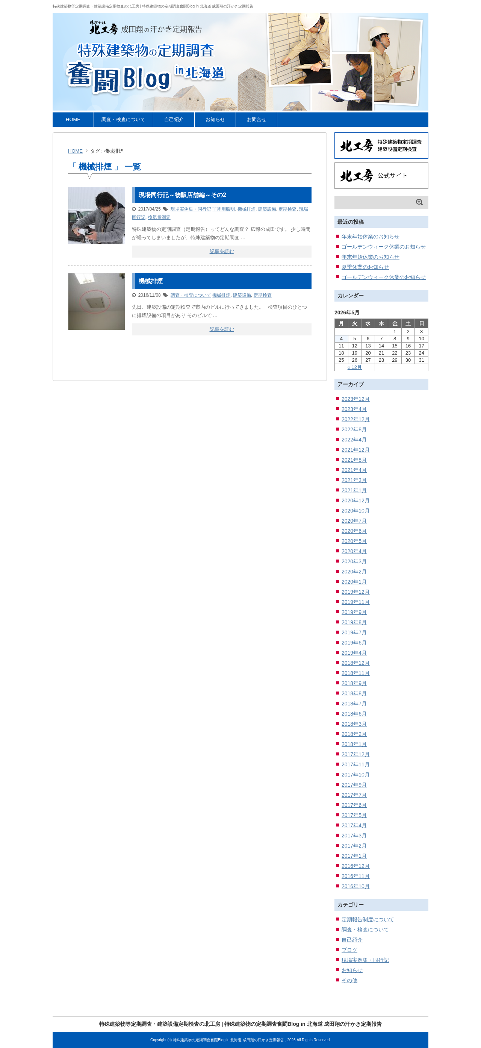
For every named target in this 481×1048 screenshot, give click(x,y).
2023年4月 (354, 409)
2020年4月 (354, 551)
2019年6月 (354, 643)
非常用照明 (223, 209)
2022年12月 (356, 419)
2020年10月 (356, 511)
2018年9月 (354, 683)
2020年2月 (354, 572)
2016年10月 (356, 886)
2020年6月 (354, 531)
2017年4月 (354, 825)
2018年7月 (354, 704)
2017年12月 (356, 754)
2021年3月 (354, 480)
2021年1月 (354, 490)
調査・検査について (123, 119)
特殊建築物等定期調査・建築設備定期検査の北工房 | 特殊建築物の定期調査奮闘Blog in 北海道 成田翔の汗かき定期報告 (153, 6)
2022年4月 (354, 440)
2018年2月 (354, 734)
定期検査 (287, 209)
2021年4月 (354, 470)
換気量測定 (159, 217)
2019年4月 (354, 653)
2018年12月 (356, 663)
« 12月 (355, 367)
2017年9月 (354, 785)
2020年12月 (356, 500)
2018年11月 (356, 673)
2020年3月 (354, 561)
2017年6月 (354, 805)
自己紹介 (174, 119)
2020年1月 (354, 582)
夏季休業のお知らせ (365, 267)
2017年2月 (354, 846)
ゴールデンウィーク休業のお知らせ (384, 247)
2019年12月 (356, 592)
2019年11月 (356, 602)
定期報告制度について (368, 919)
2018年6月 (354, 714)
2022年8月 (354, 429)
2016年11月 (356, 876)
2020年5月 (354, 541)
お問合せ (256, 119)
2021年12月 (356, 450)
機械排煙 (246, 209)
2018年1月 (354, 744)
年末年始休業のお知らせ (370, 237)
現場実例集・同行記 (191, 209)
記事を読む (222, 251)
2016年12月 (356, 866)
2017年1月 (354, 856)
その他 (349, 980)
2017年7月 (354, 795)
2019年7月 (354, 632)
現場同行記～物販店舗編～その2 (182, 195)
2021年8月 (354, 460)
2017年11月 (356, 764)
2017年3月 (354, 836)
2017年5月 (354, 815)
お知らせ (215, 119)
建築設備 (267, 209)
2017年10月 (356, 775)
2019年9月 (354, 612)
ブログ (349, 950)
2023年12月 (356, 399)
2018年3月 (354, 724)
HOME (73, 119)
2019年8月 (354, 622)
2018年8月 (354, 693)
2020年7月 (354, 521)
